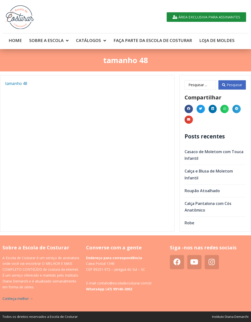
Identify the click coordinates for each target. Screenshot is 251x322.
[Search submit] (232, 85)
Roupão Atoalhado (202, 190)
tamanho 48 (16, 83)
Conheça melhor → (17, 298)
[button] (189, 109)
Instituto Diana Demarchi (230, 316)
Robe (189, 223)
